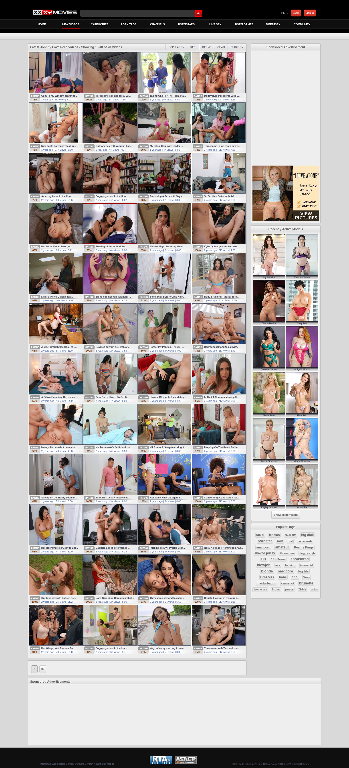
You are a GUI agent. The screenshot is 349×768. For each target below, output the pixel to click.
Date (193, 47)
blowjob (263, 565)
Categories (99, 24)
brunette (306, 583)
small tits (290, 535)
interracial (306, 565)
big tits (303, 571)
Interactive (45, 764)
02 (42, 669)
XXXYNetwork (301, 764)
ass (277, 565)
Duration (237, 47)
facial (260, 535)
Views (221, 47)
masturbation (266, 583)
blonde (267, 571)
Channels (157, 24)
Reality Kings (304, 547)
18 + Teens (278, 559)
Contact (89, 764)
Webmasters (58, 764)
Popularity (176, 47)
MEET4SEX (273, 24)
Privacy (258, 764)
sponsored (299, 559)
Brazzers (267, 577)
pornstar (265, 541)
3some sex (260, 589)
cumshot (287, 583)
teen (302, 589)
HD (263, 559)
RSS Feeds (238, 764)
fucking (290, 565)
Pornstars (186, 24)
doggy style (307, 553)
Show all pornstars (286, 514)
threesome (287, 553)
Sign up (310, 13)
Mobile (110, 764)
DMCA (266, 764)
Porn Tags (128, 24)
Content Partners (75, 764)
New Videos (71, 25)
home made (305, 541)
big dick (307, 535)
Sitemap (249, 764)
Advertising (100, 764)
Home (42, 24)
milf (280, 541)
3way (306, 577)
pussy (289, 589)
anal (295, 577)
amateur (282, 547)
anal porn (263, 547)
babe (283, 577)
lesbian (274, 535)
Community (302, 24)
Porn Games (244, 24)
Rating (206, 47)
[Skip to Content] (229, 13)
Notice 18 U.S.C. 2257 (282, 764)
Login (296, 13)
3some (276, 589)
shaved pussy (264, 553)
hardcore (285, 571)
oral (290, 541)
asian (314, 589)
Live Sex (215, 24)
